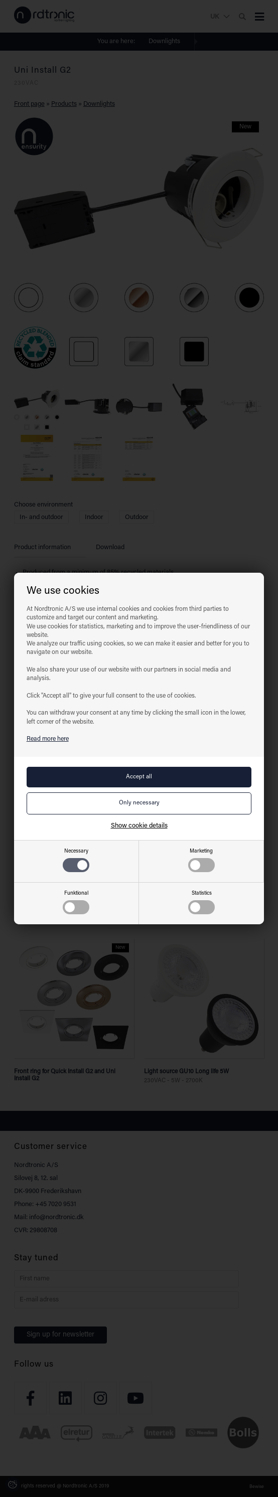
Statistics (201, 902)
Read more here (48, 739)
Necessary (76, 860)
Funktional (76, 902)
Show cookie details (139, 825)
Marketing (201, 860)
